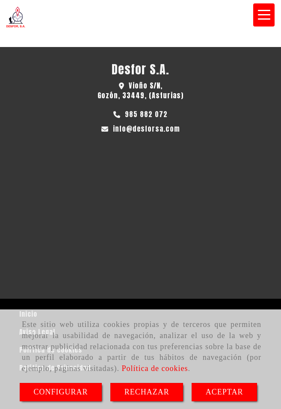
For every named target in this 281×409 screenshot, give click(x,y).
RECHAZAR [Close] (146, 392)
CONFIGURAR (61, 392)
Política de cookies (154, 368)
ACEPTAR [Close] (224, 392)
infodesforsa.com (146, 129)
